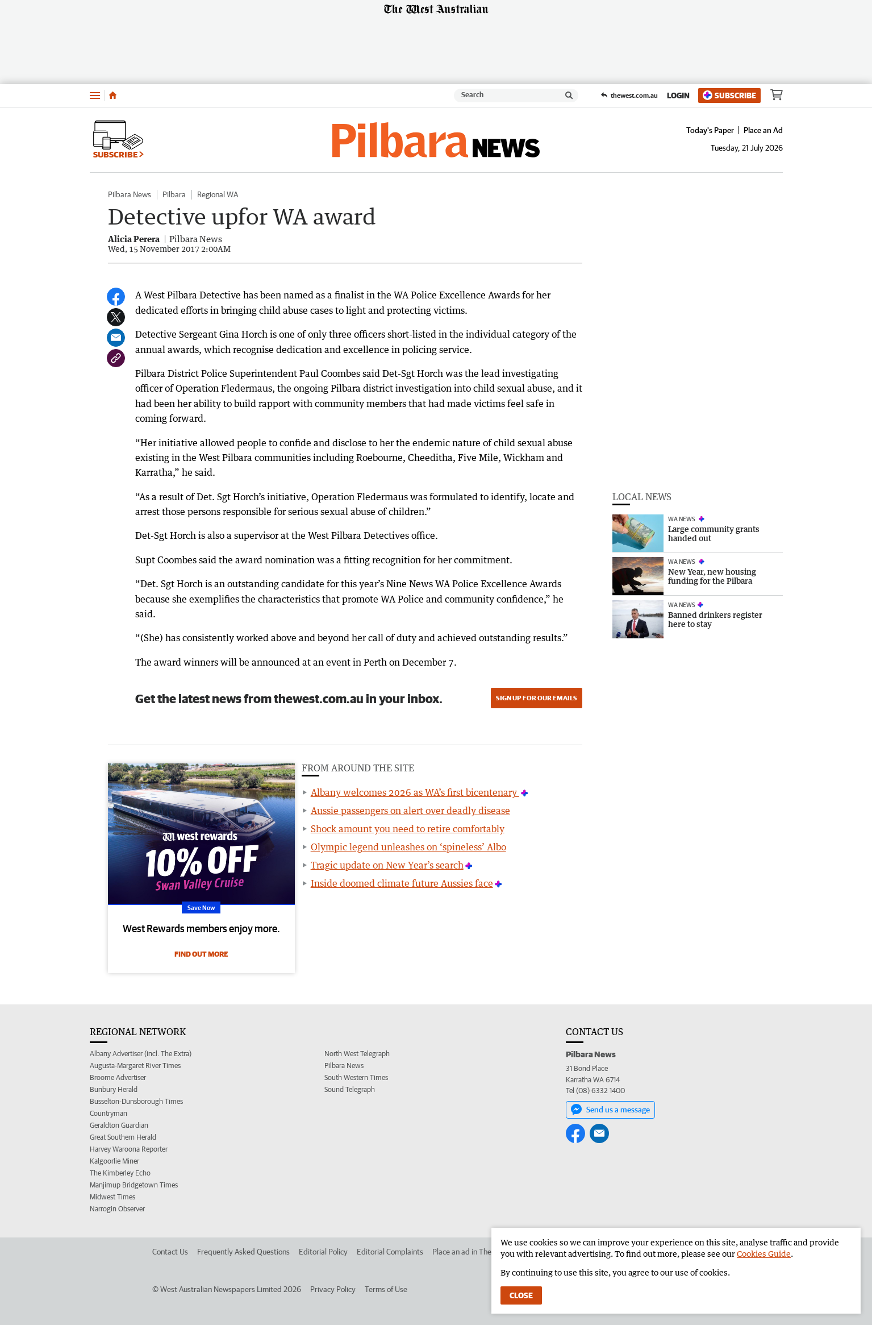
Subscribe (729, 95)
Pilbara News (129, 194)
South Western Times (356, 1077)
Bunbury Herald (113, 1089)
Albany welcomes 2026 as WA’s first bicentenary (415, 792)
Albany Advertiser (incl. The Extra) (140, 1053)
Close (521, 1295)
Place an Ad (763, 130)
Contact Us (170, 1251)
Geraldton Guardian (119, 1125)
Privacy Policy (333, 1289)
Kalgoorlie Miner (114, 1161)
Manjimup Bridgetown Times (134, 1185)
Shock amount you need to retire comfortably (407, 828)
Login (678, 95)
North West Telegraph (357, 1053)
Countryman (108, 1113)
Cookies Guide (764, 1253)
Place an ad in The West (471, 1251)
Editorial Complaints (390, 1251)
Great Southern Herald (123, 1137)
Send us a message (610, 1109)
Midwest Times (112, 1197)
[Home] (113, 95)
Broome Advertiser (118, 1077)
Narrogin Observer (117, 1208)
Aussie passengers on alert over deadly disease (410, 810)
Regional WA (217, 194)
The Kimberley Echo (120, 1173)
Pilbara (174, 194)
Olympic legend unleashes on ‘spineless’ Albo (408, 847)
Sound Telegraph (349, 1089)
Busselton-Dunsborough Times (136, 1101)
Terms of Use (386, 1289)
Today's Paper (710, 130)
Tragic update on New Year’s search (387, 865)
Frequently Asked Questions (243, 1251)
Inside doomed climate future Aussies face (402, 883)
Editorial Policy (323, 1251)
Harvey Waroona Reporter (129, 1149)
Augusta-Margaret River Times (135, 1065)
